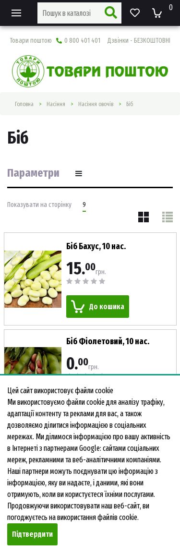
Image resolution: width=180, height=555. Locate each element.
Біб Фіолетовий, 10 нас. (107, 341)
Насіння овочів (95, 104)
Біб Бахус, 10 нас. (96, 246)
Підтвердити (32, 534)
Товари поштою (31, 40)
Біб (129, 104)
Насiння (56, 104)
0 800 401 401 (113, 40)
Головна (24, 104)
